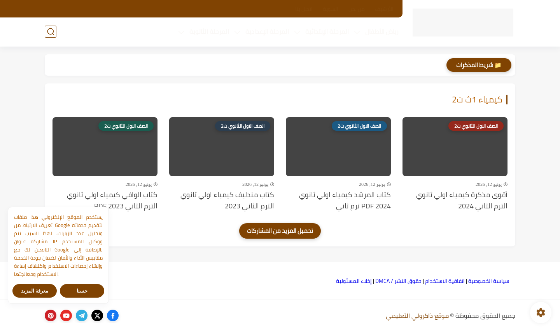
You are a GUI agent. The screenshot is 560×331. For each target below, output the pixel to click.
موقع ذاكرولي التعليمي (417, 315)
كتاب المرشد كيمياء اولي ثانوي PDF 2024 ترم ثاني (345, 200)
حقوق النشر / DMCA (398, 281)
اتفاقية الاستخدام (445, 281)
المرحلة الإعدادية (267, 31)
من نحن (356, 9)
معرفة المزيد (35, 291)
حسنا (82, 291)
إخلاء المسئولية (354, 281)
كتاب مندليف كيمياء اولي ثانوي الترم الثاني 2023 (227, 200)
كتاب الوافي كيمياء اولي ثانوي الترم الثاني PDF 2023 (112, 200)
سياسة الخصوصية (488, 281)
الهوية (330, 9)
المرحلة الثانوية (209, 31)
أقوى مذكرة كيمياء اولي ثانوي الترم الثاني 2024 (462, 200)
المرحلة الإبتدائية (327, 31)
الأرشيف (384, 9)
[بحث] (50, 32)
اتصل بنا (304, 9)
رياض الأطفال (382, 31)
